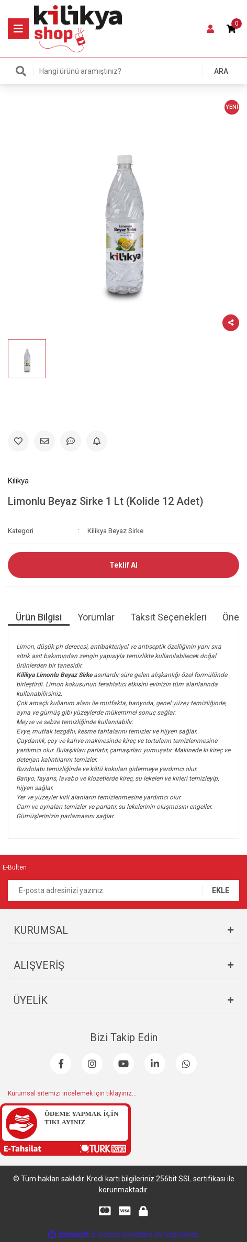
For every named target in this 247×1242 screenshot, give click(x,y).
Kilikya (18, 480)
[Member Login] (210, 29)
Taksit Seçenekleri (168, 617)
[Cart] (231, 29)
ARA (221, 71)
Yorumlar (96, 617)
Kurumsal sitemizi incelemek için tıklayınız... (72, 1093)
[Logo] (78, 28)
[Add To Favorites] (18, 441)
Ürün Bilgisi (39, 617)
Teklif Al (123, 565)
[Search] (123, 71)
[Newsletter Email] (123, 890)
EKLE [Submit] (220, 890)
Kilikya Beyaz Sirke (115, 531)
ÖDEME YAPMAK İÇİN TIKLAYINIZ (81, 1118)
